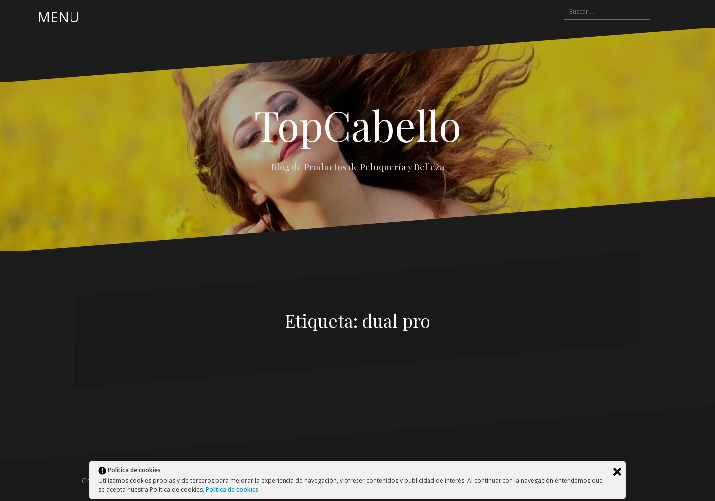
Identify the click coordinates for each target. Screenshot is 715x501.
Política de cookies (233, 489)
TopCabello (357, 124)
